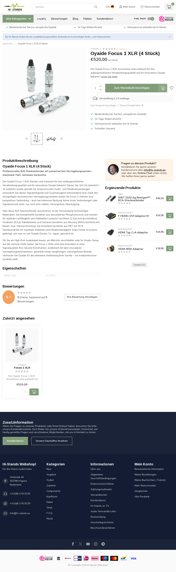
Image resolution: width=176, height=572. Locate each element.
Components (53, 491)
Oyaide (95, 49)
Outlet (50, 480)
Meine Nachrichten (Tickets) (150, 480)
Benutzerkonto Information (149, 469)
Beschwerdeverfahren (103, 528)
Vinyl (49, 507)
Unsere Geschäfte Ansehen (52, 441)
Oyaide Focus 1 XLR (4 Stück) (33, 43)
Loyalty (41, 18)
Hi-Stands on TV (100, 506)
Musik (50, 518)
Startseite (8, 43)
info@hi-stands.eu (155, 170)
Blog (75, 18)
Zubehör (51, 485)
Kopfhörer (52, 496)
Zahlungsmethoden (101, 489)
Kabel (50, 502)
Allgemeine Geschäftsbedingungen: (104, 476)
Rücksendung (98, 517)
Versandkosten (99, 495)
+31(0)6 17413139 (20, 493)
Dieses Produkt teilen (132, 105)
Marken (87, 18)
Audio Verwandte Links (103, 511)
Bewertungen (59, 18)
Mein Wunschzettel (145, 485)
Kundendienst (105, 18)
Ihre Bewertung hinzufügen (82, 297)
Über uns (96, 469)
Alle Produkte (142, 496)
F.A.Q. (50, 513)
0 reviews (122, 48)
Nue (49, 469)
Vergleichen (141, 491)
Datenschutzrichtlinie (102, 483)
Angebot (51, 474)
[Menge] (25, 391)
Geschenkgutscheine (102, 522)
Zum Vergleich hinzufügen (103, 105)
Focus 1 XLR (22, 367)
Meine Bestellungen (145, 474)
